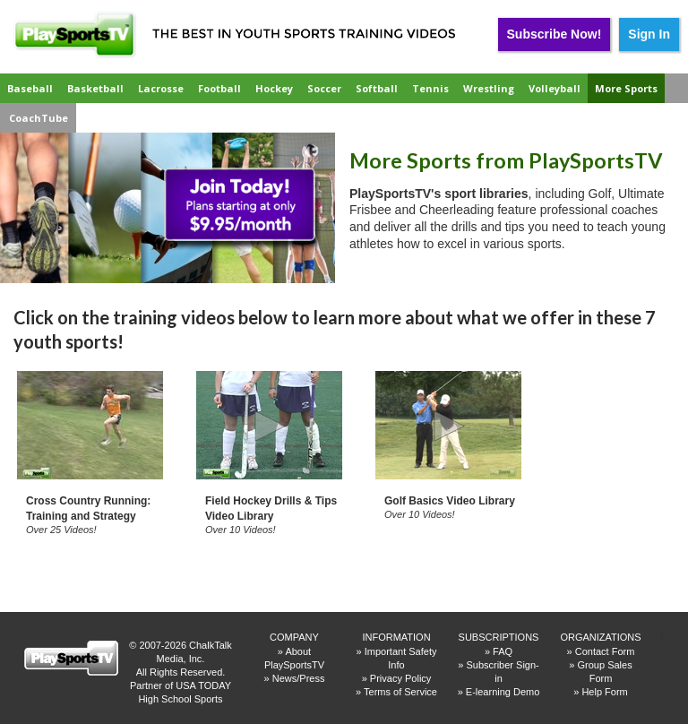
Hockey (274, 88)
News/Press (298, 678)
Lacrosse (161, 88)
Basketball (95, 88)
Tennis (430, 88)
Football (219, 88)
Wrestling (488, 88)
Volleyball (554, 88)
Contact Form (605, 651)
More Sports (626, 88)
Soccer (324, 88)
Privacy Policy (400, 678)
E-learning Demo (503, 691)
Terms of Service (400, 691)
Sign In (649, 34)
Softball (377, 88)
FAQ (502, 651)
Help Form (604, 691)
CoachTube (38, 118)
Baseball (30, 88)
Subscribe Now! (554, 34)
